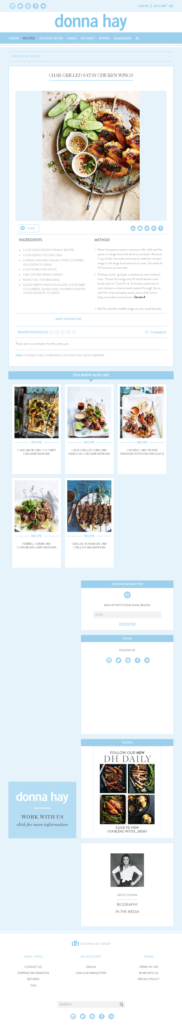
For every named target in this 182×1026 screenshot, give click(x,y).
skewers (98, 355)
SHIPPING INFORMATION (33, 973)
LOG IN (143, 6)
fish (79, 355)
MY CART (160, 6)
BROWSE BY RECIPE (26, 56)
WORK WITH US (148, 973)
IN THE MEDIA (127, 911)
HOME (14, 38)
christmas (53, 355)
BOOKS (104, 38)
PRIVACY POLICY (148, 979)
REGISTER (127, 624)
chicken (30, 355)
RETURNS (33, 979)
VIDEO (72, 38)
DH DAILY (88, 38)
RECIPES (29, 38)
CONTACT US (33, 967)
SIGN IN (91, 967)
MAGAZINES (123, 38)
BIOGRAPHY (127, 904)
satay (87, 355)
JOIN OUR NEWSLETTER (91, 973)
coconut (69, 355)
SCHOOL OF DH (51, 38)
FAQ (33, 986)
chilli (40, 355)
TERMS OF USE (148, 967)
